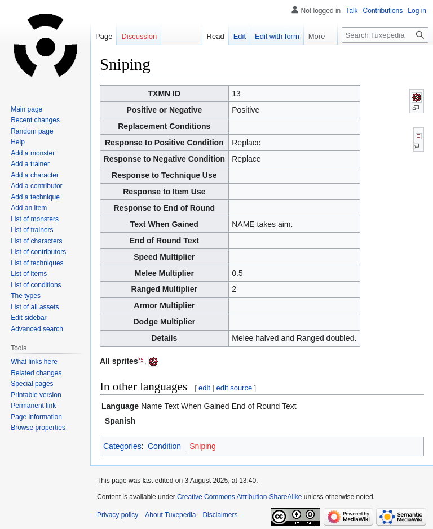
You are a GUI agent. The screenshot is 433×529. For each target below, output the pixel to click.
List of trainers (32, 230)
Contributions (383, 11)
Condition (164, 446)
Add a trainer (30, 164)
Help (18, 142)
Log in (417, 11)
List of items (29, 274)
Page (103, 36)
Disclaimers (219, 515)
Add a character (35, 175)
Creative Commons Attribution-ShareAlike (239, 497)
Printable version (36, 395)
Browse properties (38, 428)
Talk (351, 11)
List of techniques (37, 263)
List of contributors (38, 252)
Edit (234, 36)
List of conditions (36, 285)
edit (204, 388)
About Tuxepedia (170, 515)
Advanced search (37, 329)
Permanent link (33, 406)
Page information (36, 417)
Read (210, 36)
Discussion (139, 36)
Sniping (202, 446)
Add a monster (33, 153)
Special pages (32, 384)
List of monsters (35, 219)
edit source (234, 388)
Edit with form (271, 36)
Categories (122, 446)
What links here (34, 362)
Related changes (36, 373)
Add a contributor (36, 186)
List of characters (36, 241)
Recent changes (35, 120)
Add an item (29, 208)
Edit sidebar (28, 318)
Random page (32, 131)
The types (26, 296)
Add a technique (35, 197)
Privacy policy (117, 515)
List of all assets (35, 307)
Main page (26, 109)
